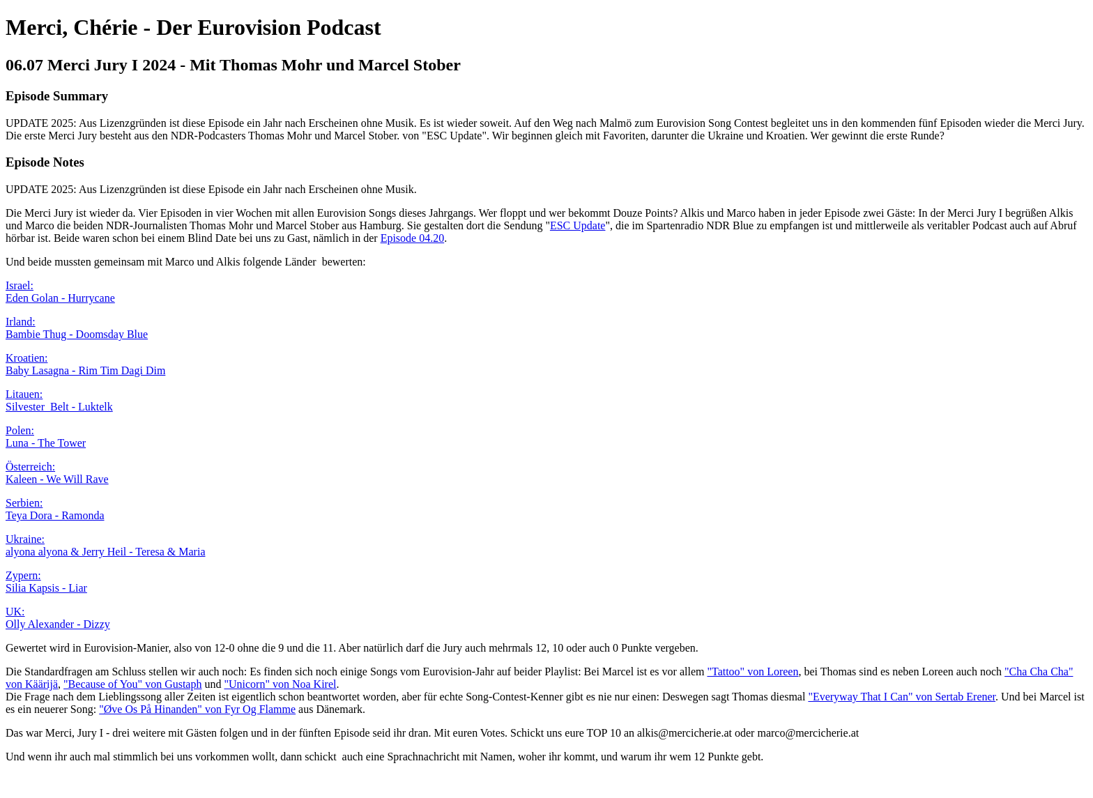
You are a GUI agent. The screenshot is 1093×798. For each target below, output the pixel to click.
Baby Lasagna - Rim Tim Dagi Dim (85, 370)
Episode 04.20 (413, 238)
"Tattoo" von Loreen (752, 671)
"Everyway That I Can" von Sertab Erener (901, 697)
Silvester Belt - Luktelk (59, 407)
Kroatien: (26, 358)
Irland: (21, 322)
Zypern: (23, 575)
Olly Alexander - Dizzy (58, 624)
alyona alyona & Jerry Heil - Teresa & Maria (105, 552)
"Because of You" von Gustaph (132, 684)
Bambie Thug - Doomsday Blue (77, 334)
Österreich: (30, 467)
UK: (15, 611)
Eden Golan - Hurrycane (60, 298)
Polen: (20, 430)
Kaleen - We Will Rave (57, 479)
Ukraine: (25, 539)
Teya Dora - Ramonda (55, 515)
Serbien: (24, 503)
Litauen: (24, 394)
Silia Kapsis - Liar (46, 588)
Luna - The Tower (46, 443)
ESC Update (578, 225)
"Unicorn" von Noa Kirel (280, 684)
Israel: (19, 285)
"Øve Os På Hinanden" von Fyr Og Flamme (197, 709)
